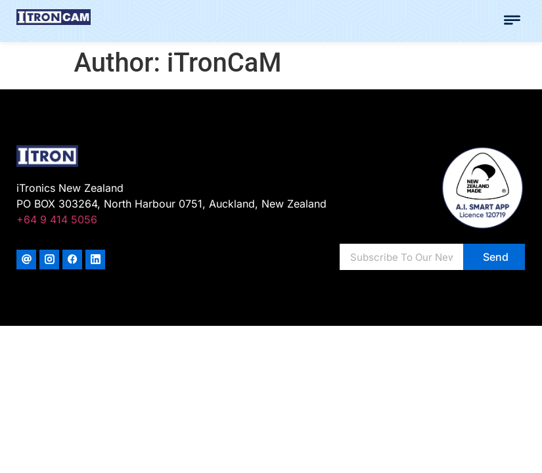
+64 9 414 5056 (56, 219)
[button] (512, 21)
